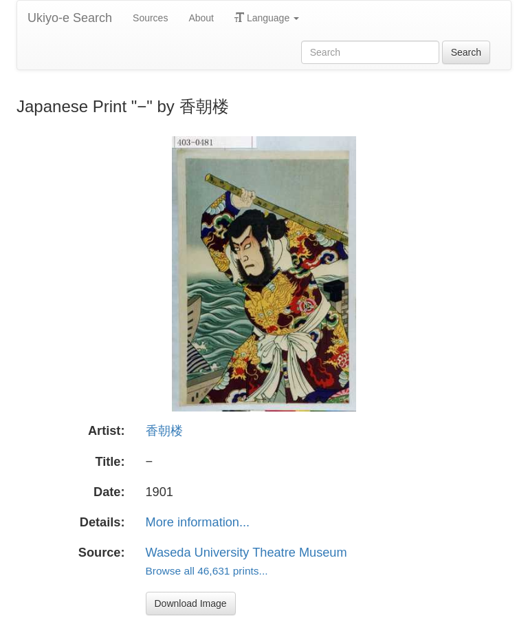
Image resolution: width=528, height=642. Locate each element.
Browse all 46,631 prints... (207, 571)
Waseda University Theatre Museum (246, 552)
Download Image (191, 603)
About (201, 17)
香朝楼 (164, 431)
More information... (198, 522)
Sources (150, 17)
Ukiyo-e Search (70, 18)
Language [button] (266, 17)
